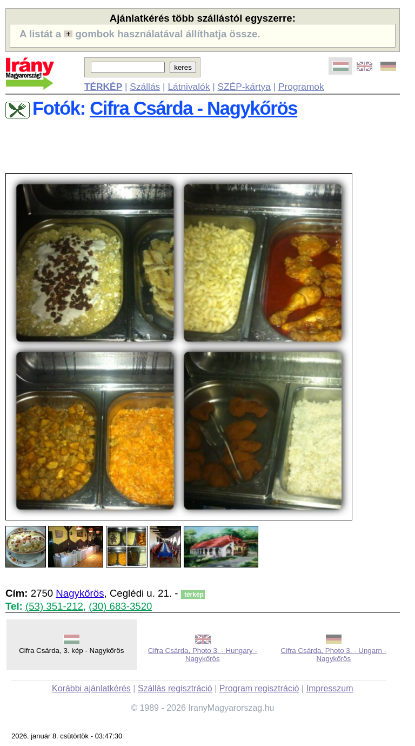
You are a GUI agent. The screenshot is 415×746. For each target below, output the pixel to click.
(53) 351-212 (54, 606)
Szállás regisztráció (175, 688)
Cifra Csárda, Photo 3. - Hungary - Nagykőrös (202, 654)
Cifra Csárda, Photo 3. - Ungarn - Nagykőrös (334, 654)
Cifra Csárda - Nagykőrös (193, 108)
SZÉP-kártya (244, 86)
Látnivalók (189, 86)
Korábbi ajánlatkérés (91, 688)
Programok (301, 86)
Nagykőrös (80, 593)
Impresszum (329, 688)
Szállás (145, 86)
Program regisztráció (259, 688)
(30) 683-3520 (120, 606)
